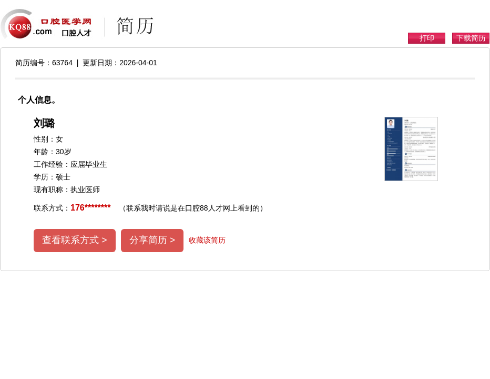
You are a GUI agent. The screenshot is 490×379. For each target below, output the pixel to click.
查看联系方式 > (74, 240)
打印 (427, 38)
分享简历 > (152, 240)
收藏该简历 (207, 240)
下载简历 (471, 38)
